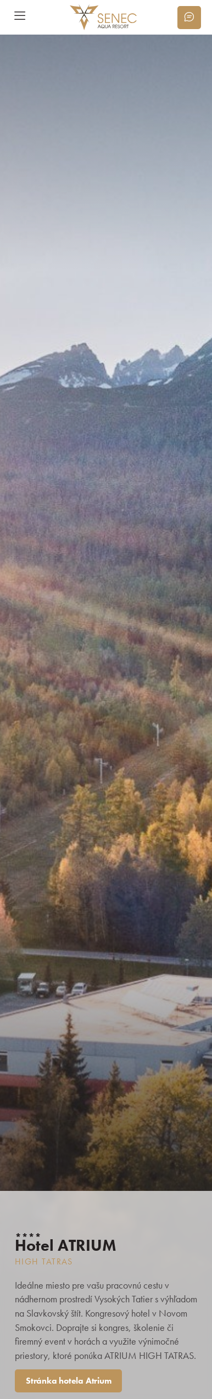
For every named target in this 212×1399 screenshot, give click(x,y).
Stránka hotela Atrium (68, 1380)
